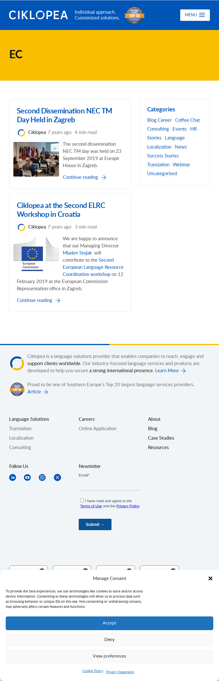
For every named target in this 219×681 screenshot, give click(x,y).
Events (180, 129)
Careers (87, 454)
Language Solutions (29, 454)
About (154, 454)
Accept (109, 623)
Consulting (158, 129)
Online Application (97, 464)
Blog (152, 120)
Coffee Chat (187, 120)
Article (34, 427)
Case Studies (161, 473)
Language (175, 138)
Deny (109, 640)
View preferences (109, 656)
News (181, 147)
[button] (210, 578)
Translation (158, 165)
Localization (159, 147)
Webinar (181, 165)
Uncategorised (162, 173)
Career (165, 120)
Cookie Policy (92, 671)
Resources (158, 483)
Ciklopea (39, 15)
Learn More (167, 406)
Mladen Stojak (87, 279)
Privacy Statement (120, 672)
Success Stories (163, 156)
